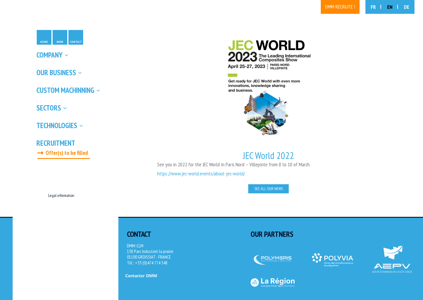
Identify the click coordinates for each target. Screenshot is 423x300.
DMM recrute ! (340, 6)
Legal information (61, 195)
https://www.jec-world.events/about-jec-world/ (201, 173)
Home (44, 42)
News (60, 42)
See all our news (268, 188)
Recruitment (55, 143)
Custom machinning (65, 90)
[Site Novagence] (408, 286)
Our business (56, 72)
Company (49, 55)
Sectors (48, 108)
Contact (76, 42)
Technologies (56, 125)
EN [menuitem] (389, 7)
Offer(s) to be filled (67, 153)
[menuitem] (376, 6)
